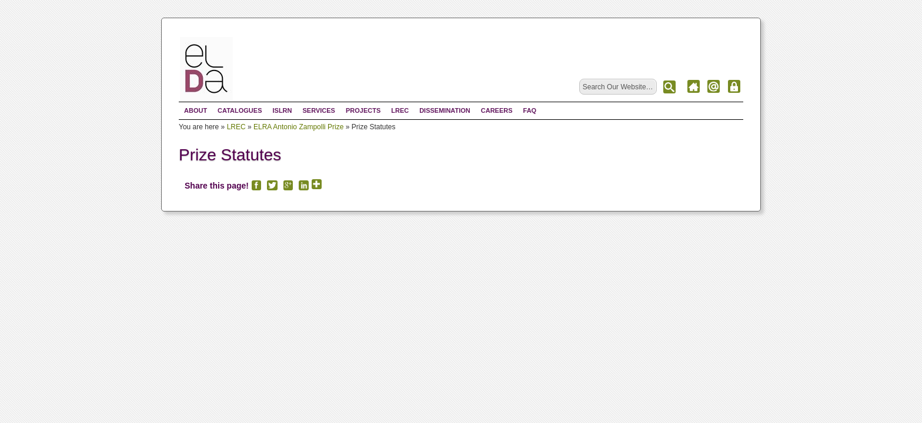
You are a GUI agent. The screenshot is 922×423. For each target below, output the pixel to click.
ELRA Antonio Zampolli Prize (298, 127)
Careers (497, 110)
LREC (400, 110)
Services (318, 110)
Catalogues (240, 110)
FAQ (530, 110)
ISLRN (282, 110)
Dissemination (444, 110)
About (195, 110)
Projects (363, 110)
